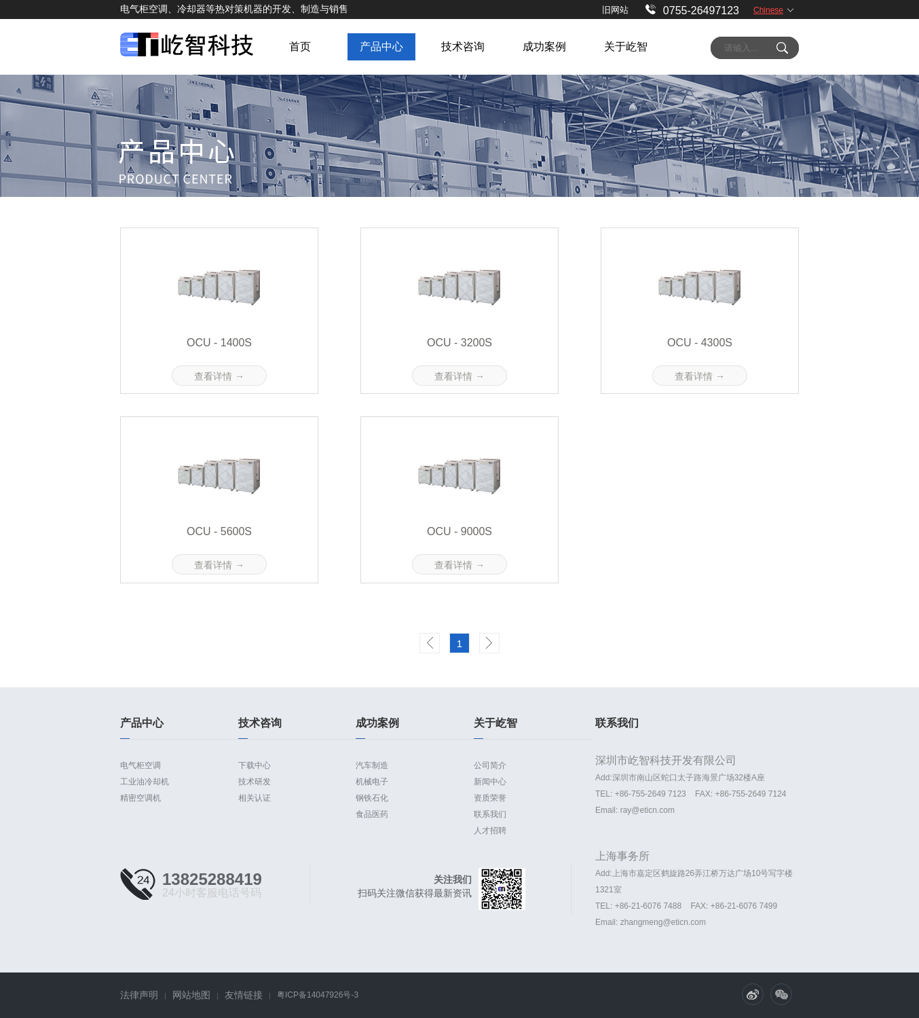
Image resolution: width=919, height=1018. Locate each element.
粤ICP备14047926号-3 (317, 995)
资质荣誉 (490, 798)
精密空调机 (140, 798)
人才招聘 (490, 830)
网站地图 (191, 994)
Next (489, 643)
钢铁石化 (372, 798)
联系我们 (490, 814)
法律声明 (139, 994)
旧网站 (615, 10)
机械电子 (372, 781)
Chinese (768, 10)
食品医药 (372, 814)
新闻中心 (490, 781)
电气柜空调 (140, 765)
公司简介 (490, 765)
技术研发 (254, 781)
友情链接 (244, 994)
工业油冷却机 (144, 781)
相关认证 (254, 798)
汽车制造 (372, 765)
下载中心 (254, 765)
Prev (429, 643)
